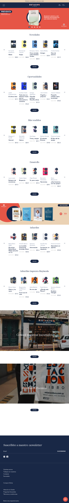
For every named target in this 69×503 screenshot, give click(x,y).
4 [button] (37, 27)
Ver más (34, 66)
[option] (34, 18)
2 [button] (32, 27)
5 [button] (40, 27)
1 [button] (29, 27)
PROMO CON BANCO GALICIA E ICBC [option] (34, 1)
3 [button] (35, 27)
